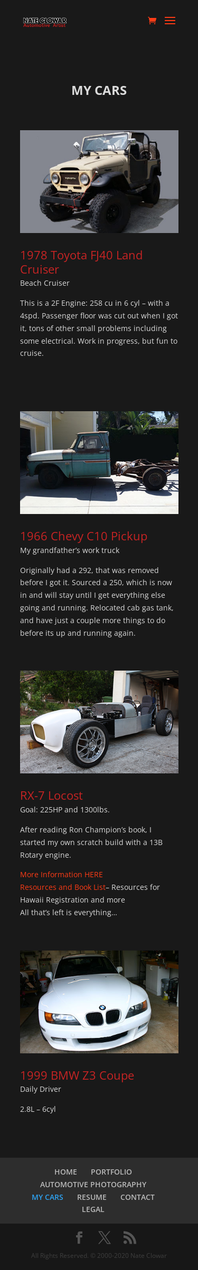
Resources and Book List (63, 887)
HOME (65, 1172)
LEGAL (93, 1209)
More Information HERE (61, 874)
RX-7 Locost (51, 795)
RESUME (92, 1197)
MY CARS (47, 1197)
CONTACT (137, 1197)
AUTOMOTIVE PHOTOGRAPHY (93, 1184)
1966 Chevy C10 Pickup (83, 536)
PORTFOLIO (111, 1172)
